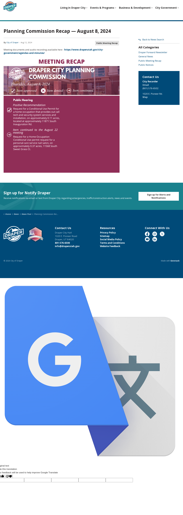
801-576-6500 (62, 242)
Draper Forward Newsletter (152, 52)
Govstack (175, 260)
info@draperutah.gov (67, 246)
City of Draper (12, 42)
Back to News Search (153, 39)
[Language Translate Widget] (130, 5)
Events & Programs (102, 15)
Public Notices (146, 64)
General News (145, 56)
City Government (166, 15)
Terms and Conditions (112, 242)
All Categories (148, 47)
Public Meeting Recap (107, 43)
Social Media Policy (111, 239)
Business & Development (135, 15)
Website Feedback (110, 246)
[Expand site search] (177, 5)
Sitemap (104, 236)
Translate (164, 5)
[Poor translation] (9, 476)
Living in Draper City (72, 15)
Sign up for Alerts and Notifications (159, 196)
